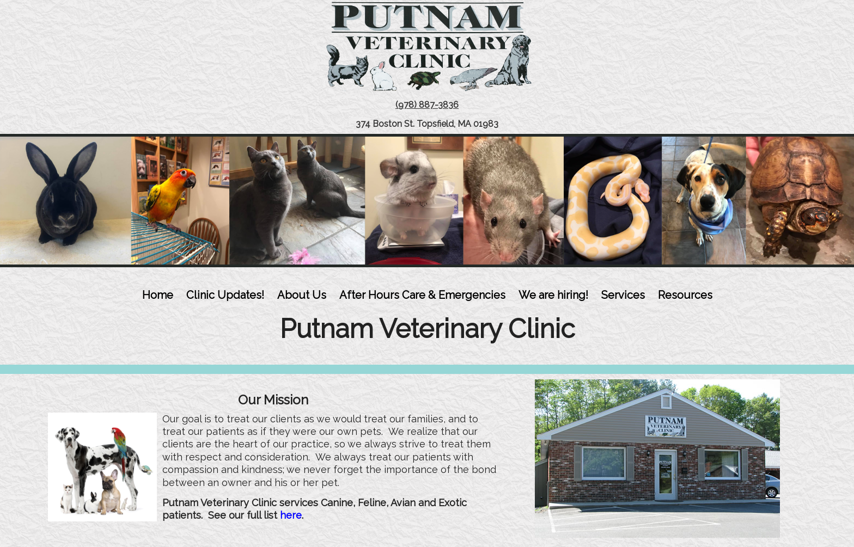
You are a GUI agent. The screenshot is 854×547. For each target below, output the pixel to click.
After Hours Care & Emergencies (422, 295)
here (291, 515)
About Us (301, 295)
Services (623, 295)
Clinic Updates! (225, 295)
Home (157, 295)
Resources (685, 295)
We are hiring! (553, 295)
